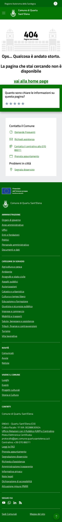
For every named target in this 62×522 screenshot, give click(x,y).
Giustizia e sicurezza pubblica (17, 306)
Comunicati (8, 353)
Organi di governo (11, 220)
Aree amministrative (13, 225)
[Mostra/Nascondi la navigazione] (4, 13)
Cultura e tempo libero (13, 296)
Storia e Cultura (10, 395)
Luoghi (5, 380)
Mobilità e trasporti (12, 316)
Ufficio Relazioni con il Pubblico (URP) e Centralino (28, 431)
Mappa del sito (37, 514)
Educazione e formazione (15, 301)
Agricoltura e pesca (12, 267)
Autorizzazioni (9, 286)
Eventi (5, 385)
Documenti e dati (11, 249)
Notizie (5, 363)
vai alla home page (31, 81)
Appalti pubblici (10, 281)
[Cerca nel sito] (53, 13)
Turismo (6, 331)
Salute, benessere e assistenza (18, 321)
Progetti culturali (11, 390)
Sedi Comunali (9, 514)
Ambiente (7, 271)
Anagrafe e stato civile (13, 276)
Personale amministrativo (15, 245)
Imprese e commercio (13, 311)
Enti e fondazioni (10, 235)
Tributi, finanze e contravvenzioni (19, 326)
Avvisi (5, 358)
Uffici (4, 230)
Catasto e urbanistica (13, 291)
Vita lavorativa (9, 336)
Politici (5, 240)
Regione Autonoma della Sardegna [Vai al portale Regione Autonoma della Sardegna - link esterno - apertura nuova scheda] (20, 3)
